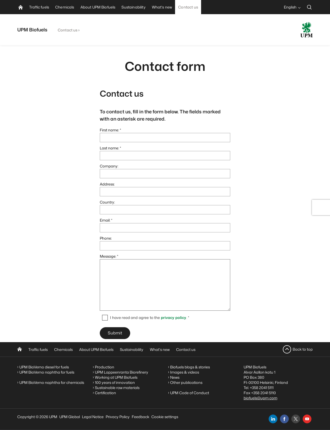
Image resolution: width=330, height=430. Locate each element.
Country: (107, 202)
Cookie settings (164, 416)
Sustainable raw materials (117, 387)
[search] (309, 7)
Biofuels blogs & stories (190, 367)
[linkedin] (273, 419)
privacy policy (173, 317)
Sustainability (131, 349)
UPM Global (69, 416)
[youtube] (307, 419)
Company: (109, 166)
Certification (105, 392)
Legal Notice (93, 416)
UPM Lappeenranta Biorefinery (121, 372)
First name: (109, 130)
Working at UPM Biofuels (116, 377)
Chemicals (63, 349)
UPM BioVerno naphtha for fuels (46, 372)
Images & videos (184, 372)
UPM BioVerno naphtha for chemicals (51, 382)
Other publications (186, 382)
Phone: (106, 238)
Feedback (140, 416)
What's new (160, 349)
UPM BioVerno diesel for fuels (44, 367)
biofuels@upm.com (260, 398)
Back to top (303, 349)
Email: (105, 220)
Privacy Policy (118, 416)
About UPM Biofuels (96, 349)
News (174, 377)
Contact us (67, 30)
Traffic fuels (38, 349)
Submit (115, 333)
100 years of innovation (115, 382)
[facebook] (284, 419)
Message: (108, 256)
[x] (295, 419)
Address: (107, 184)
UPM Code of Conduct (189, 392)
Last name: (109, 148)
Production (104, 367)
